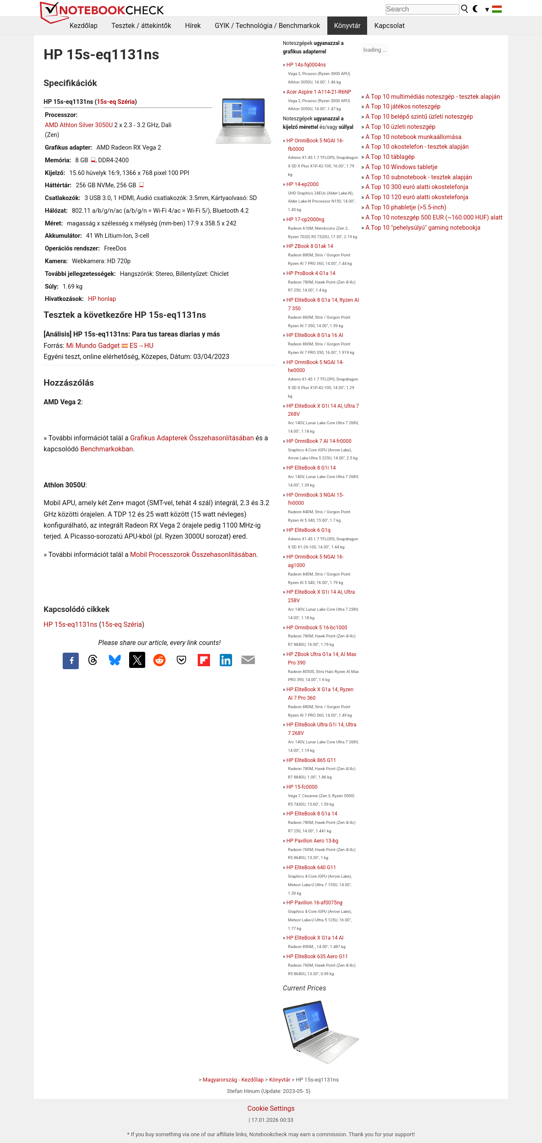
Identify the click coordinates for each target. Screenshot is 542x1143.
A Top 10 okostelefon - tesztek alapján (417, 146)
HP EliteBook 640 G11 (311, 867)
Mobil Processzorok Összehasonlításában (193, 555)
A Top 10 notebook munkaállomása (413, 137)
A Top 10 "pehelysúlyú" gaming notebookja (422, 227)
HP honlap (102, 299)
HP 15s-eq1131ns (70, 624)
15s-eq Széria (116, 102)
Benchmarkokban (106, 449)
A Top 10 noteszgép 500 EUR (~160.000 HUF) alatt (434, 217)
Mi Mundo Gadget (93, 346)
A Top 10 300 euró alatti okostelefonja (416, 187)
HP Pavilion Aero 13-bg (312, 841)
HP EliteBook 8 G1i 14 (311, 468)
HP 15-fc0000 (302, 787)
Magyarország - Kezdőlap (233, 1079)
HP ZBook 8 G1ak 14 (310, 246)
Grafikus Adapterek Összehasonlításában (192, 438)
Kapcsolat (389, 26)
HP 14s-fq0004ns (306, 65)
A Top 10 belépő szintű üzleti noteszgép (419, 116)
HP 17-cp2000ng (305, 219)
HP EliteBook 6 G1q (309, 530)
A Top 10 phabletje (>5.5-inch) (405, 207)
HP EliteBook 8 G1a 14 (312, 814)
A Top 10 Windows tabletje (401, 167)
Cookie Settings (271, 1108)
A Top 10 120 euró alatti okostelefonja (416, 197)
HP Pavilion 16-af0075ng (315, 903)
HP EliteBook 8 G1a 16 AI (315, 335)
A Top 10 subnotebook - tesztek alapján (418, 177)
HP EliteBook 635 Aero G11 (317, 956)
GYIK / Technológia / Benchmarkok (267, 26)
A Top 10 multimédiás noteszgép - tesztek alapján (432, 96)
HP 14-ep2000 (303, 184)
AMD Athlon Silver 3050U (79, 125)
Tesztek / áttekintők (141, 26)
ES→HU (141, 346)
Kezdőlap (84, 26)
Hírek (193, 26)
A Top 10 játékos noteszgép (402, 106)
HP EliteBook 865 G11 (311, 760)
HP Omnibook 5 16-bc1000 (317, 628)
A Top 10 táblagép (390, 157)
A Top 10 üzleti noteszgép (400, 127)
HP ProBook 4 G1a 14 (311, 273)
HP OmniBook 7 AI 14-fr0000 (319, 441)
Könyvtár (347, 26)
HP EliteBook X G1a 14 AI (315, 938)
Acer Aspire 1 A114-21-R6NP (319, 92)
